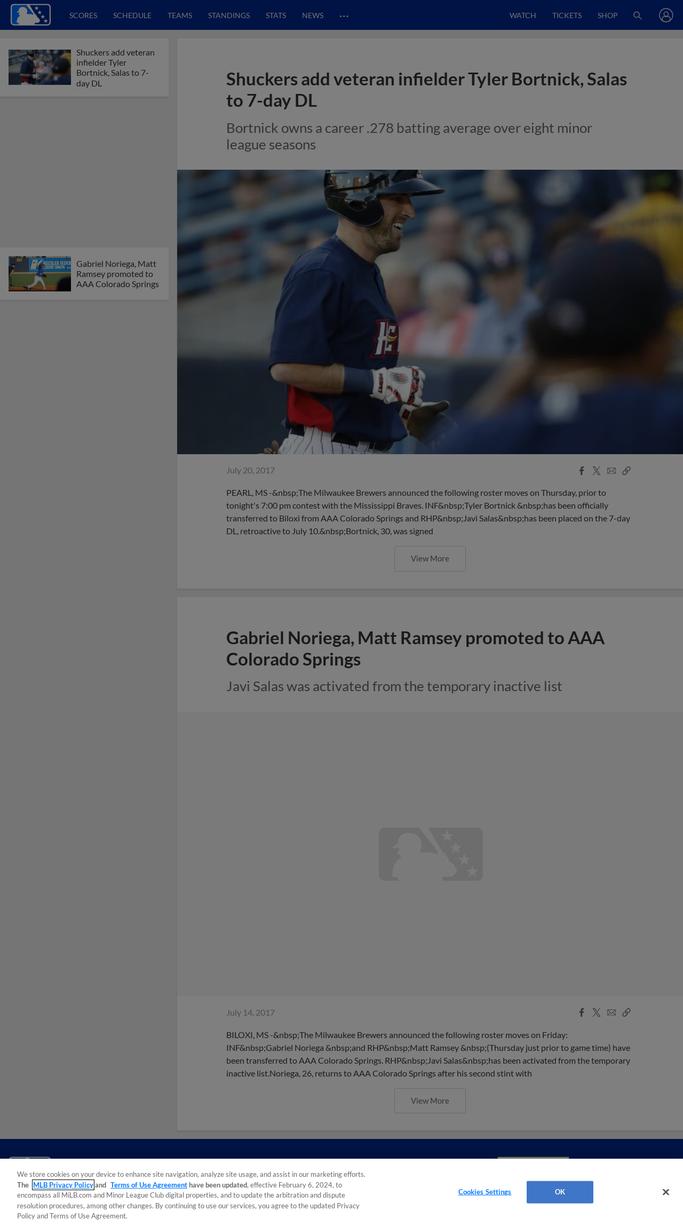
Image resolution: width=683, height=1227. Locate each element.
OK (560, 1192)
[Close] (666, 1192)
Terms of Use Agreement (148, 1185)
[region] (341, 1193)
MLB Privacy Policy (63, 1185)
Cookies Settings (485, 1192)
